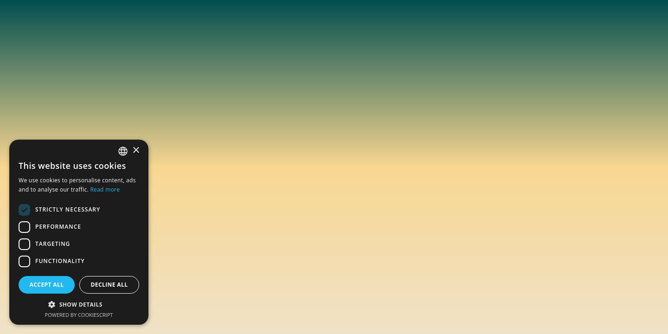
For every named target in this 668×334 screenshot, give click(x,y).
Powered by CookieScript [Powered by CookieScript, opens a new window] (79, 314)
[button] (79, 304)
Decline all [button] (109, 285)
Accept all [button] (47, 285)
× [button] (135, 150)
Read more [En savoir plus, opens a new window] (105, 189)
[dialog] (78, 232)
